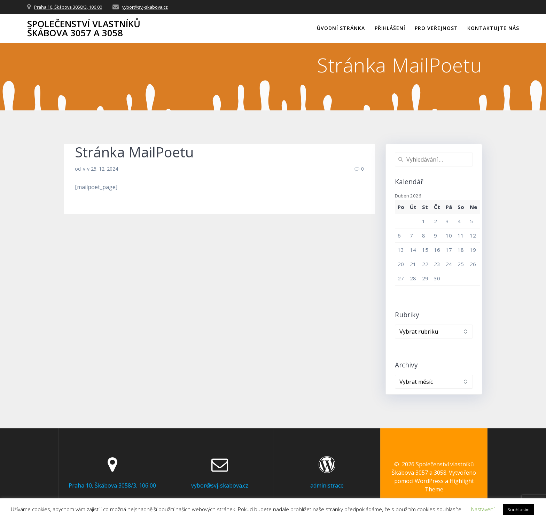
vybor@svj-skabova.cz (145, 7)
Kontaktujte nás (493, 28)
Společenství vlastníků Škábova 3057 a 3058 (83, 28)
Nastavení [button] (482, 509)
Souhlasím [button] (518, 509)
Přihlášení (390, 28)
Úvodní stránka (341, 28)
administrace (327, 485)
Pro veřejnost (436, 28)
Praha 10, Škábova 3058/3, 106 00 (68, 7)
